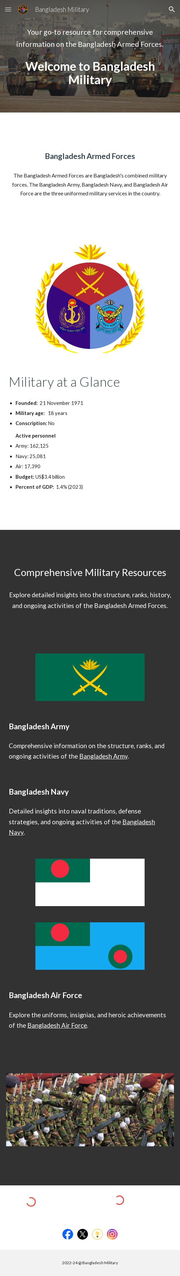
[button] (8, 9)
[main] (90, 38)
